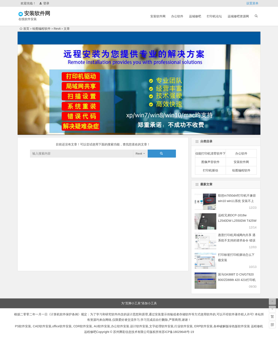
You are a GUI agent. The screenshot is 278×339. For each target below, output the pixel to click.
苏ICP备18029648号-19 (178, 332)
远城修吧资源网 (238, 16)
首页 (24, 28)
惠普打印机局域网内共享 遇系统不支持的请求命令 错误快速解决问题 (236, 240)
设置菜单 (252, 3)
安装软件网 (43, 13)
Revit (57, 28)
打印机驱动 (210, 170)
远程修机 (257, 326)
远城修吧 (195, 16)
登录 (44, 3)
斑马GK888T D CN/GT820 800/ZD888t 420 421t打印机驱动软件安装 (237, 280)
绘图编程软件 (41, 28)
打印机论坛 (214, 16)
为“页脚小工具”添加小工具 (139, 303)
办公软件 (177, 16)
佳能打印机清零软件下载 (210, 153)
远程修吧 (90, 332)
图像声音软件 (210, 162)
